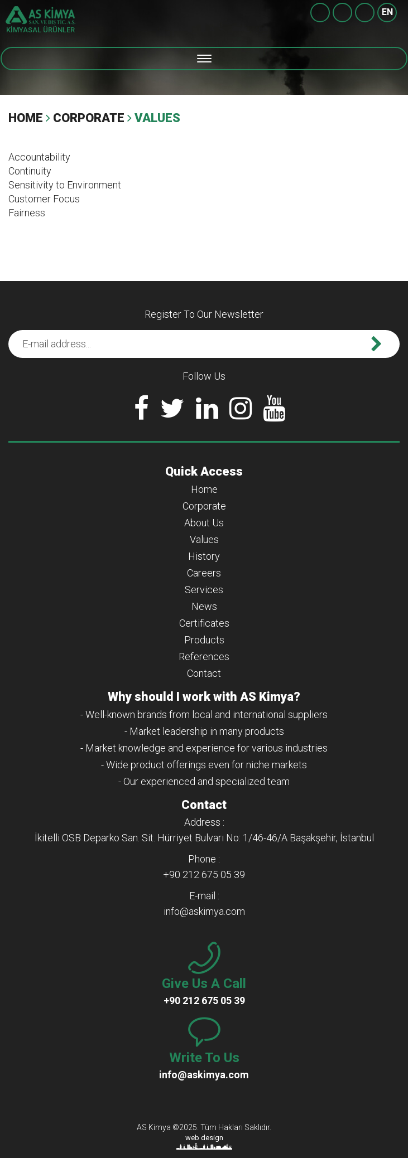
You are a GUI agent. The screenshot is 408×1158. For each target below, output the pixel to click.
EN (387, 12)
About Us (204, 523)
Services (204, 589)
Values (204, 539)
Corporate (88, 118)
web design (204, 1137)
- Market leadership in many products (204, 731)
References (204, 656)
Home (25, 118)
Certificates (204, 623)
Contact (204, 673)
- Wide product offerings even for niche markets (204, 765)
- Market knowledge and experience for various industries (204, 748)
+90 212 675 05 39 (365, 12)
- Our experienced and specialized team (204, 781)
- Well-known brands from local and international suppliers (204, 714)
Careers (204, 573)
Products (204, 640)
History (204, 556)
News (204, 606)
